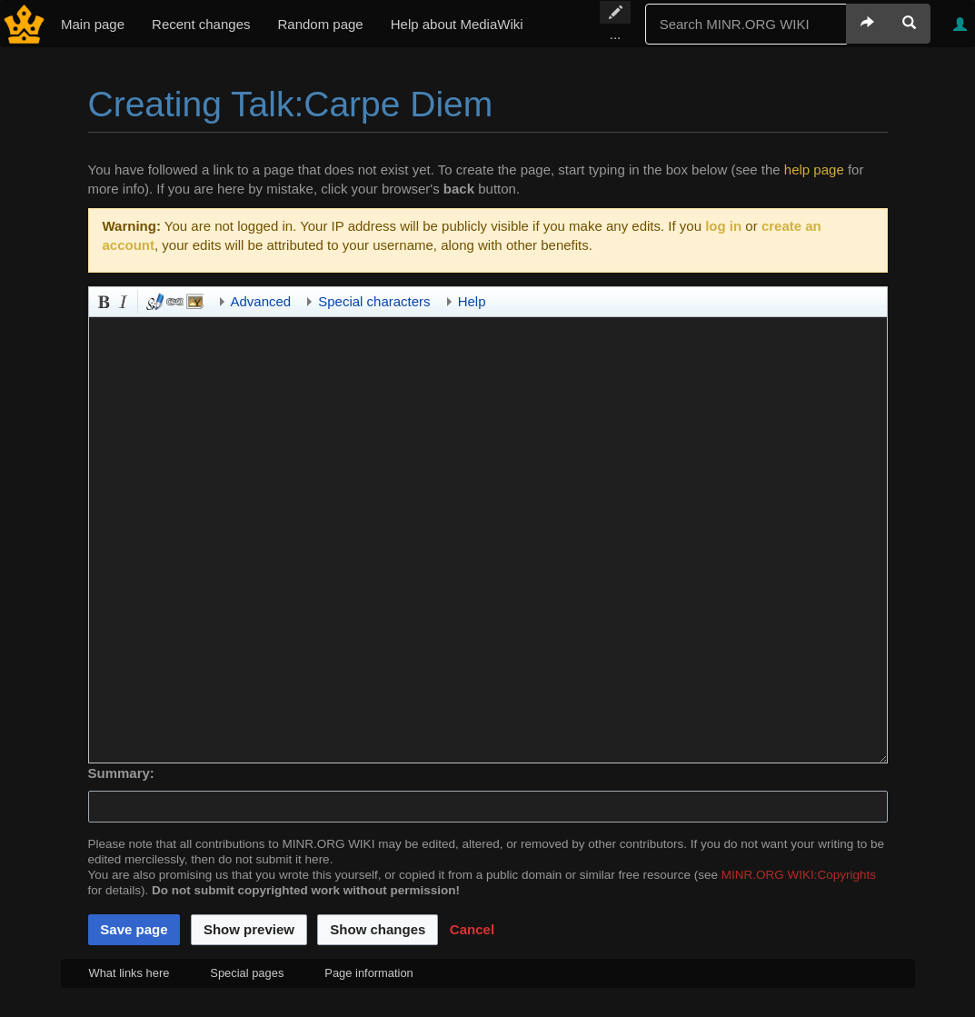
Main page (92, 24)
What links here (129, 973)
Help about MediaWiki (457, 24)
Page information (368, 973)
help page (814, 169)
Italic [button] (122, 300)
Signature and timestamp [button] (154, 300)
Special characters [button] (374, 301)
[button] (472, 929)
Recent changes (201, 24)
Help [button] (472, 301)
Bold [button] (102, 300)
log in (723, 226)
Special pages (247, 973)
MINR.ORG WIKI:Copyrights (798, 875)
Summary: (121, 773)
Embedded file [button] (194, 300)
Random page (320, 24)
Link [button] (174, 300)
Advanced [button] (261, 301)
